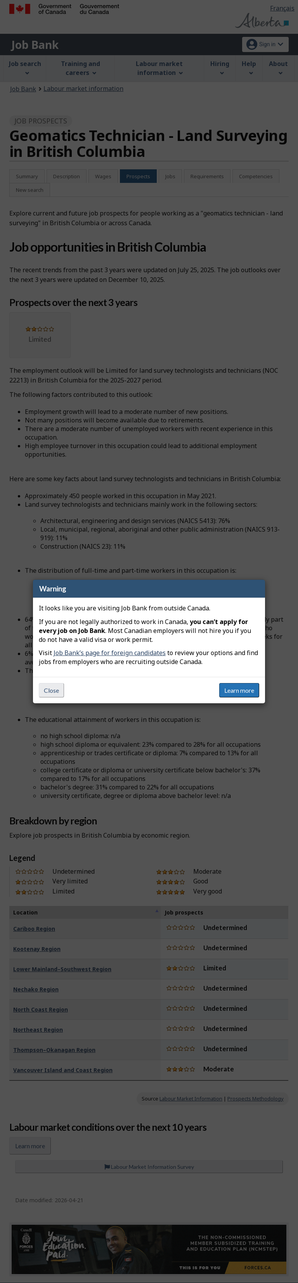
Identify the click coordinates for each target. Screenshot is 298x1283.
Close (51, 690)
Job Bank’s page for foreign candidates (110, 652)
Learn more (239, 690)
